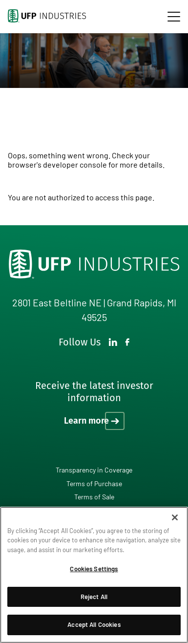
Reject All (94, 596)
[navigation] (173, 16)
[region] (94, 575)
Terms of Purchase (94, 483)
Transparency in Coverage (94, 470)
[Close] (175, 517)
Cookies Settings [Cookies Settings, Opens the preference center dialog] (94, 569)
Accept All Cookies (93, 624)
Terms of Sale (94, 497)
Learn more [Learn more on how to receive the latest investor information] (86, 420)
